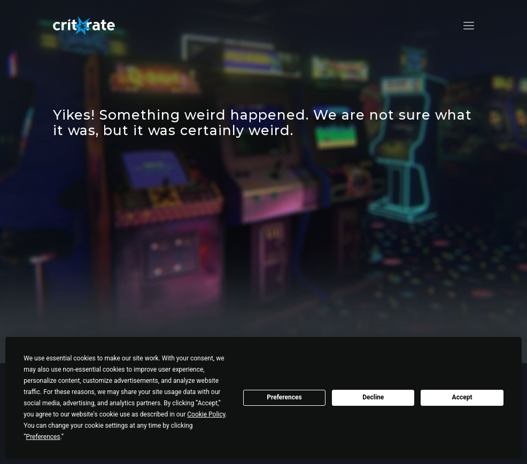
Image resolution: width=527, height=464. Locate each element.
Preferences (284, 397)
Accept (462, 397)
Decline (373, 397)
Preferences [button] (43, 437)
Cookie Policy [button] (206, 414)
